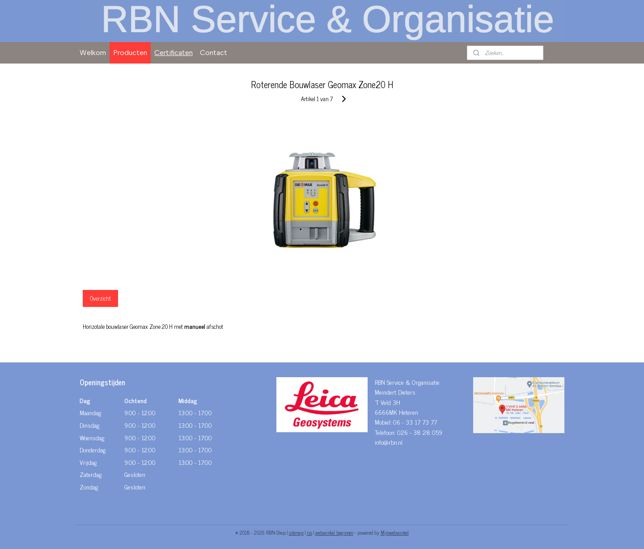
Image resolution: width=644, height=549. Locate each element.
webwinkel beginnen (334, 532)
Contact (213, 52)
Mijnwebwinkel (395, 532)
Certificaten (173, 52)
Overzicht (100, 298)
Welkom (93, 52)
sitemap (296, 532)
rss (309, 532)
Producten (130, 52)
